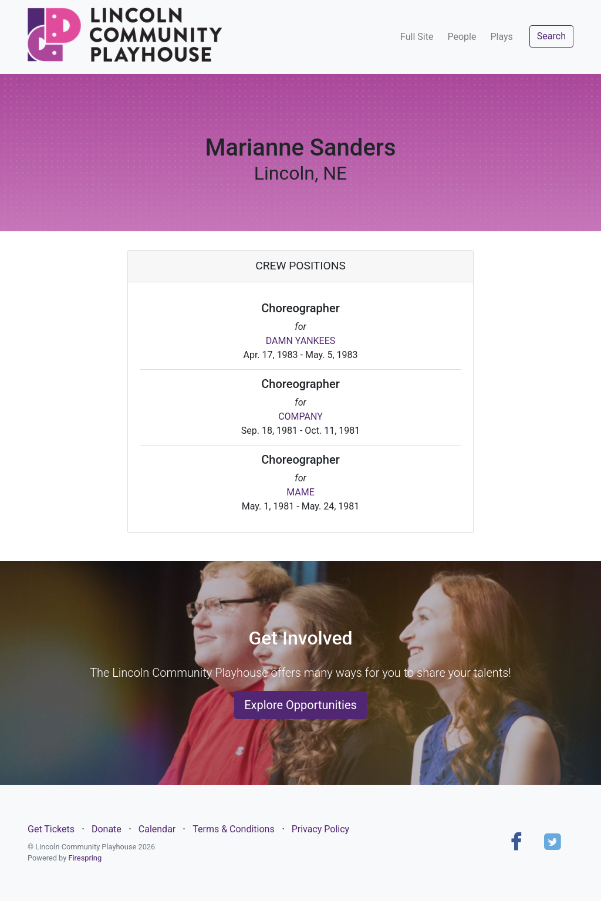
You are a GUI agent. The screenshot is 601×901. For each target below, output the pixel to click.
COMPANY (300, 416)
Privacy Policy (321, 829)
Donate (106, 829)
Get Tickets (51, 829)
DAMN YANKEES (301, 340)
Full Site (416, 36)
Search (551, 36)
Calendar (157, 829)
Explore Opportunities (300, 705)
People (461, 36)
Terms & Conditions (234, 829)
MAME (300, 492)
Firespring (85, 857)
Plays (501, 36)
